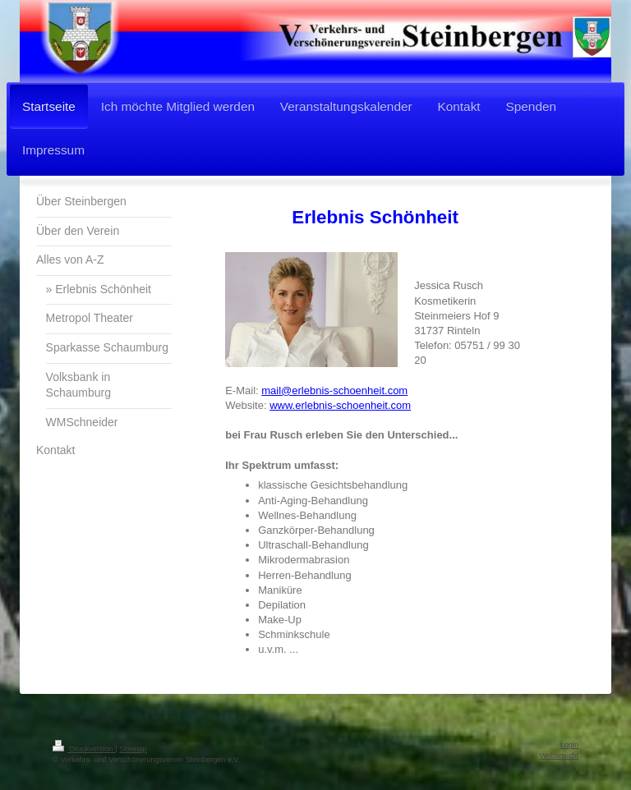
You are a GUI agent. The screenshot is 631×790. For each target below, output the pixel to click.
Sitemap (132, 749)
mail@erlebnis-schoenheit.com (334, 390)
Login (569, 745)
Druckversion (84, 749)
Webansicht (559, 755)
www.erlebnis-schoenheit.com (340, 405)
